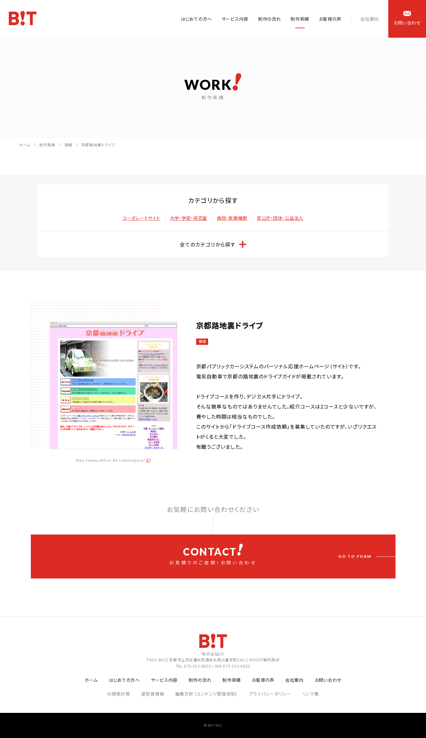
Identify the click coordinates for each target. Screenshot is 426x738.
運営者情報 (152, 694)
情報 (68, 144)
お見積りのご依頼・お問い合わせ (213, 555)
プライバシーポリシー (270, 694)
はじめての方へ (196, 19)
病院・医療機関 (232, 218)
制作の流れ (269, 19)
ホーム (24, 144)
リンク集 (310, 694)
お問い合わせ (328, 680)
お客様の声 (330, 19)
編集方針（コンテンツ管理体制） (206, 694)
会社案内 (369, 19)
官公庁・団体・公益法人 (280, 218)
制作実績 (299, 19)
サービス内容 (235, 19)
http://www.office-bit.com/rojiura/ (110, 460)
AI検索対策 (118, 694)
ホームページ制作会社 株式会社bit (23, 19)
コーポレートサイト (141, 218)
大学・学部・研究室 (188, 218)
